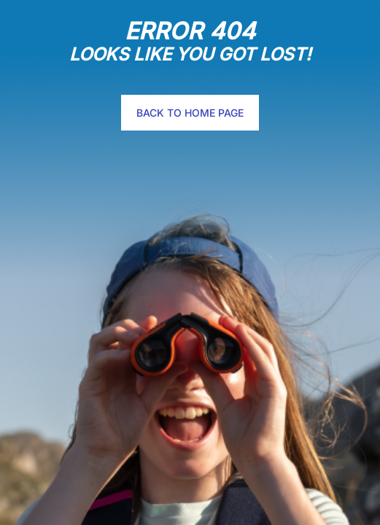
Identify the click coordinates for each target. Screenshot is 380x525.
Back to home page (190, 112)
